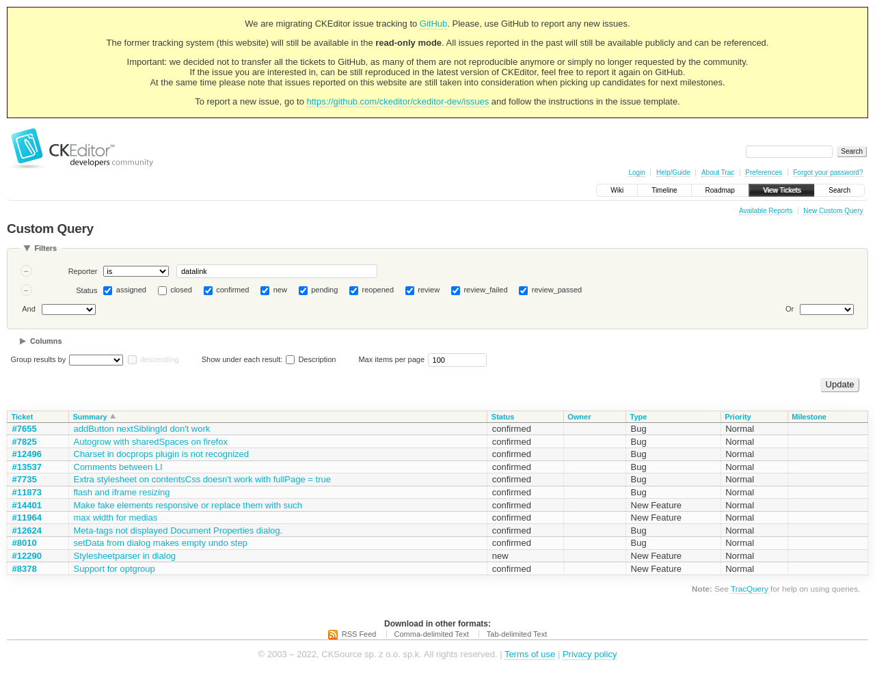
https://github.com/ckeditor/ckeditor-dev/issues (398, 101)
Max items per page (391, 359)
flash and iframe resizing (122, 492)
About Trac (717, 172)
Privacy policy (590, 654)
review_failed (485, 290)
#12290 (27, 556)
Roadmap (720, 190)
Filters (45, 248)
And (29, 309)
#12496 (27, 454)
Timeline (664, 190)
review (429, 290)
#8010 (24, 543)
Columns (46, 341)
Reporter (83, 271)
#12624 (27, 530)
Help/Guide (673, 172)
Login (636, 172)
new (280, 290)
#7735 (24, 479)
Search (839, 190)
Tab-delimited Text (517, 634)
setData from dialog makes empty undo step (160, 543)
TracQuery (749, 588)
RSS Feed (359, 634)
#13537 (27, 467)
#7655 (24, 429)
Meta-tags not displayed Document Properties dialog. (178, 530)
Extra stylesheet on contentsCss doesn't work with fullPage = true (202, 479)
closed (181, 290)
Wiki (616, 190)
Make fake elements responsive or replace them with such (188, 505)
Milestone (809, 417)
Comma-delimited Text (431, 634)
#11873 (27, 492)
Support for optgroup (114, 569)
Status (86, 290)
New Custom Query (833, 211)
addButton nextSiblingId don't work (142, 429)
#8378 (24, 569)
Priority (738, 417)
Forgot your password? (828, 172)
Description (311, 359)
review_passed (557, 290)
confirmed (232, 290)
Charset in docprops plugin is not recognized (162, 454)
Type (638, 417)
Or (789, 309)
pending (324, 290)
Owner (579, 417)
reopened (378, 290)
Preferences (763, 172)
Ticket (22, 417)
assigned (131, 290)
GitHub (433, 23)
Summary (90, 417)
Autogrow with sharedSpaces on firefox (151, 442)
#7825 (24, 442)
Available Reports (765, 211)
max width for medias (116, 517)
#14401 (27, 505)
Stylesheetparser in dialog (125, 556)
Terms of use (529, 654)
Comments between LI (118, 467)
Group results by (38, 359)
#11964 (27, 517)
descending (159, 359)
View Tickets (781, 190)
